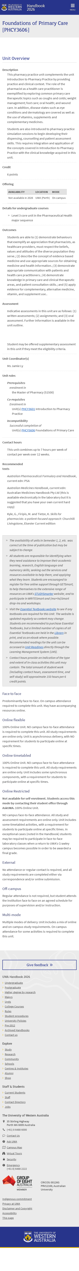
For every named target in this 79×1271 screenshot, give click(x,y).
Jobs (8, 1107)
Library (59, 633)
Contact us (11, 1035)
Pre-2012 (10, 1025)
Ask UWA (12, 1141)
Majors (9, 997)
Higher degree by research (20, 992)
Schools (9, 1063)
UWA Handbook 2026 (16, 976)
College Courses (14, 1006)
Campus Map (14, 1147)
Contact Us (13, 1135)
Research (10, 1054)
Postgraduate (13, 987)
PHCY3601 (28, 409)
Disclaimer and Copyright (17, 1208)
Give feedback (37, 964)
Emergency (13, 1165)
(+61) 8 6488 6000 (17, 1129)
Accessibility (9, 1213)
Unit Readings (34, 647)
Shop (8, 1078)
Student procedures (16, 1016)
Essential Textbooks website (38, 609)
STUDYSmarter (43, 594)
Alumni (9, 1073)
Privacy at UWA (11, 1203)
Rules (8, 1011)
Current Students (15, 1092)
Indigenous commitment (17, 1199)
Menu (73, 6)
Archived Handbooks (17, 1030)
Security (11, 1159)
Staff (7, 1097)
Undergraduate (14, 983)
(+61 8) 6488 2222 (17, 1169)
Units (8, 1001)
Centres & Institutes (16, 1068)
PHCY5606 (28, 430)
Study (8, 1049)
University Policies (15, 1020)
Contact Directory (15, 1102)
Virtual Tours (14, 1153)
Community (12, 1059)
